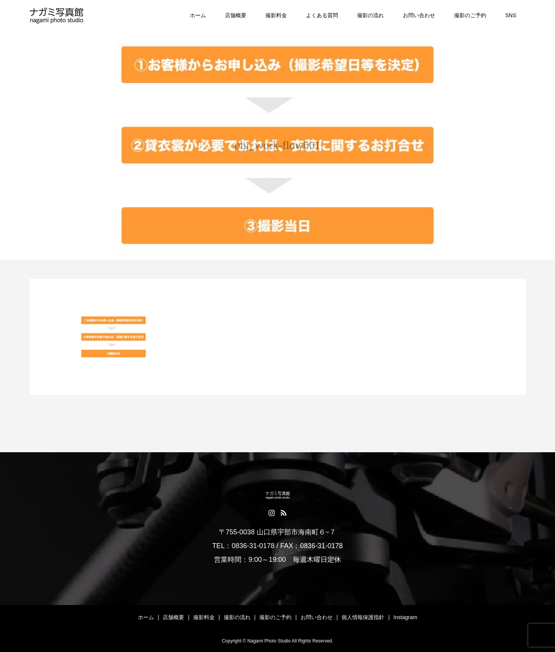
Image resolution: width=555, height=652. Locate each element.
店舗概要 (235, 15)
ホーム (198, 15)
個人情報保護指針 (362, 617)
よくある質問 (322, 15)
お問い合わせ (419, 15)
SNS (510, 15)
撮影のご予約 (470, 15)
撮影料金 (276, 15)
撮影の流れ (370, 15)
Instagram (405, 617)
